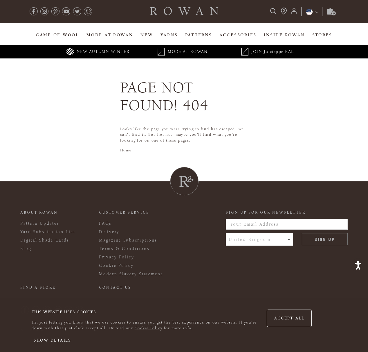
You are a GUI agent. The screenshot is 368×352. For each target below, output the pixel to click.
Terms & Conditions (124, 248)
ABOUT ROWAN (39, 212)
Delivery (109, 231)
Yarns (169, 35)
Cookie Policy (149, 328)
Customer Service (124, 212)
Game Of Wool (57, 35)
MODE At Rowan (109, 35)
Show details (52, 340)
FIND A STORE (38, 287)
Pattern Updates (39, 223)
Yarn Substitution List (47, 231)
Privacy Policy (116, 257)
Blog (25, 248)
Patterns (198, 35)
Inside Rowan (284, 35)
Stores (322, 35)
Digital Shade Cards (44, 240)
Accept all (289, 318)
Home (126, 150)
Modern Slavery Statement (131, 273)
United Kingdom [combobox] (250, 239)
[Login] (294, 13)
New (146, 35)
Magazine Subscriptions (128, 240)
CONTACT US (115, 287)
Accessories (238, 35)
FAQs (105, 223)
